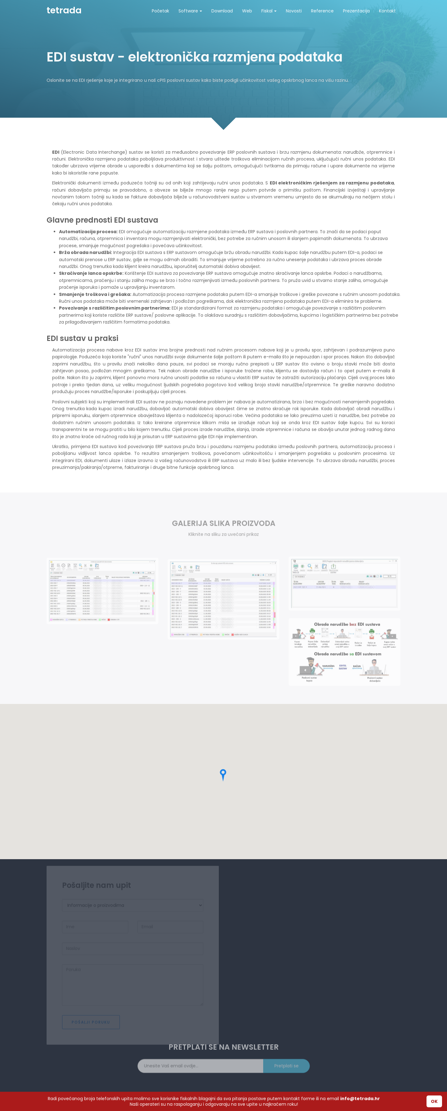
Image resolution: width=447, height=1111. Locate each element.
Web (247, 11)
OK (434, 1101)
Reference (322, 11)
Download (222, 11)
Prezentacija (356, 11)
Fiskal (269, 11)
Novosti (294, 11)
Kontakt (387, 11)
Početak (160, 11)
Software (190, 11)
